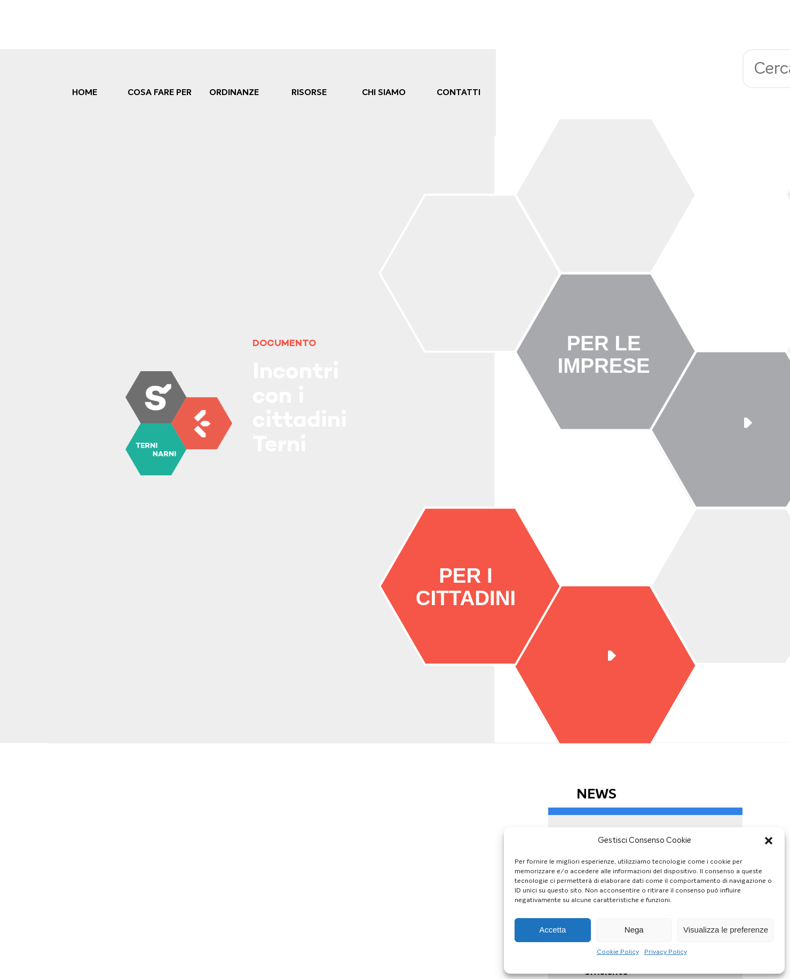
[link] (178, 423)
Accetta (552, 929)
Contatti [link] (458, 92)
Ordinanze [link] (234, 92)
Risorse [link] (309, 92)
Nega (634, 929)
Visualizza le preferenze (725, 929)
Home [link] (84, 92)
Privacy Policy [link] (665, 951)
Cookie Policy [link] (618, 951)
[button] (768, 840)
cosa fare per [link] (160, 92)
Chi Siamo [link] (384, 92)
